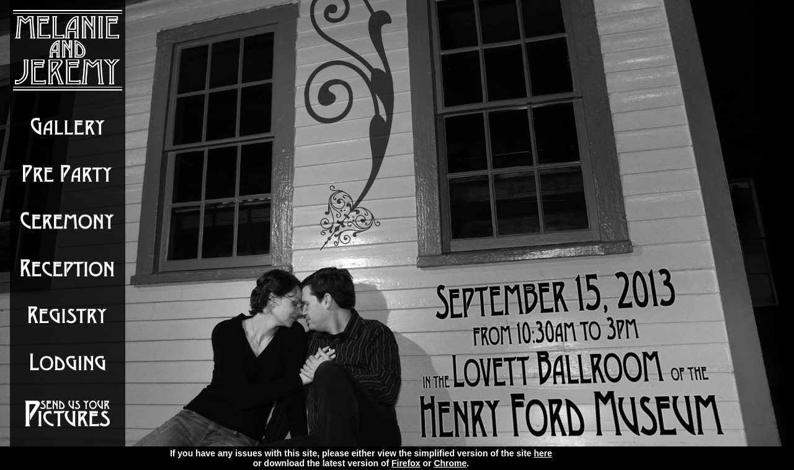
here (543, 453)
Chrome (450, 463)
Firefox (406, 463)
